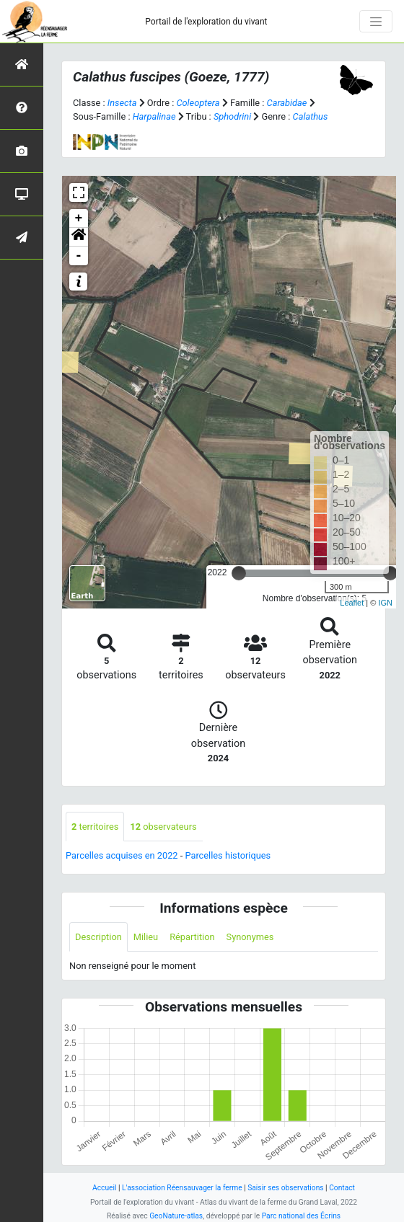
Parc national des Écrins (301, 1216)
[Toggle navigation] (375, 21)
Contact (342, 1187)
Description (98, 936)
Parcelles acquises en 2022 (122, 855)
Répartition (192, 936)
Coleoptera (197, 102)
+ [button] (79, 218)
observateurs (163, 826)
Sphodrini (232, 116)
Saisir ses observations (285, 1187)
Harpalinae (154, 116)
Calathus (310, 116)
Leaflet (352, 602)
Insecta (122, 102)
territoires (94, 826)
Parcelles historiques (228, 855)
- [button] (79, 256)
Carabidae (287, 102)
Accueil (104, 1187)
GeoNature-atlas (176, 1216)
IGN (385, 602)
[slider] (239, 573)
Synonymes (250, 936)
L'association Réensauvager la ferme (182, 1187)
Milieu (145, 936)
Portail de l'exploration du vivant (206, 22)
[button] (78, 237)
